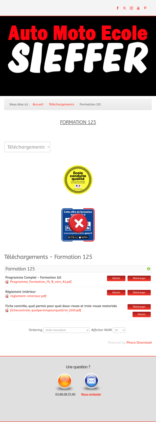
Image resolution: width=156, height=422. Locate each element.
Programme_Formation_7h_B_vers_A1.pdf (41, 281)
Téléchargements (61, 104)
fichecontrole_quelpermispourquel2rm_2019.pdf (45, 310)
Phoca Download (139, 342)
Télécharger (139, 278)
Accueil (38, 104)
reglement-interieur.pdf (28, 296)
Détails (116, 278)
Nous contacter (91, 394)
